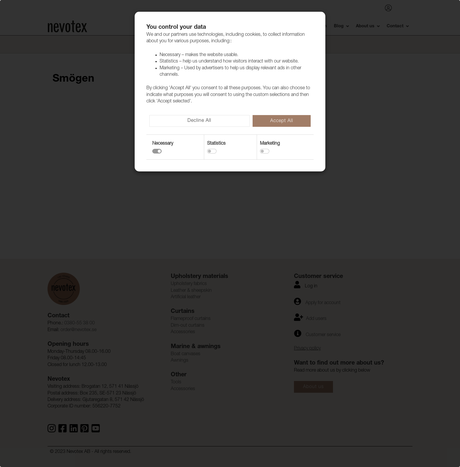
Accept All (281, 121)
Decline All (199, 121)
